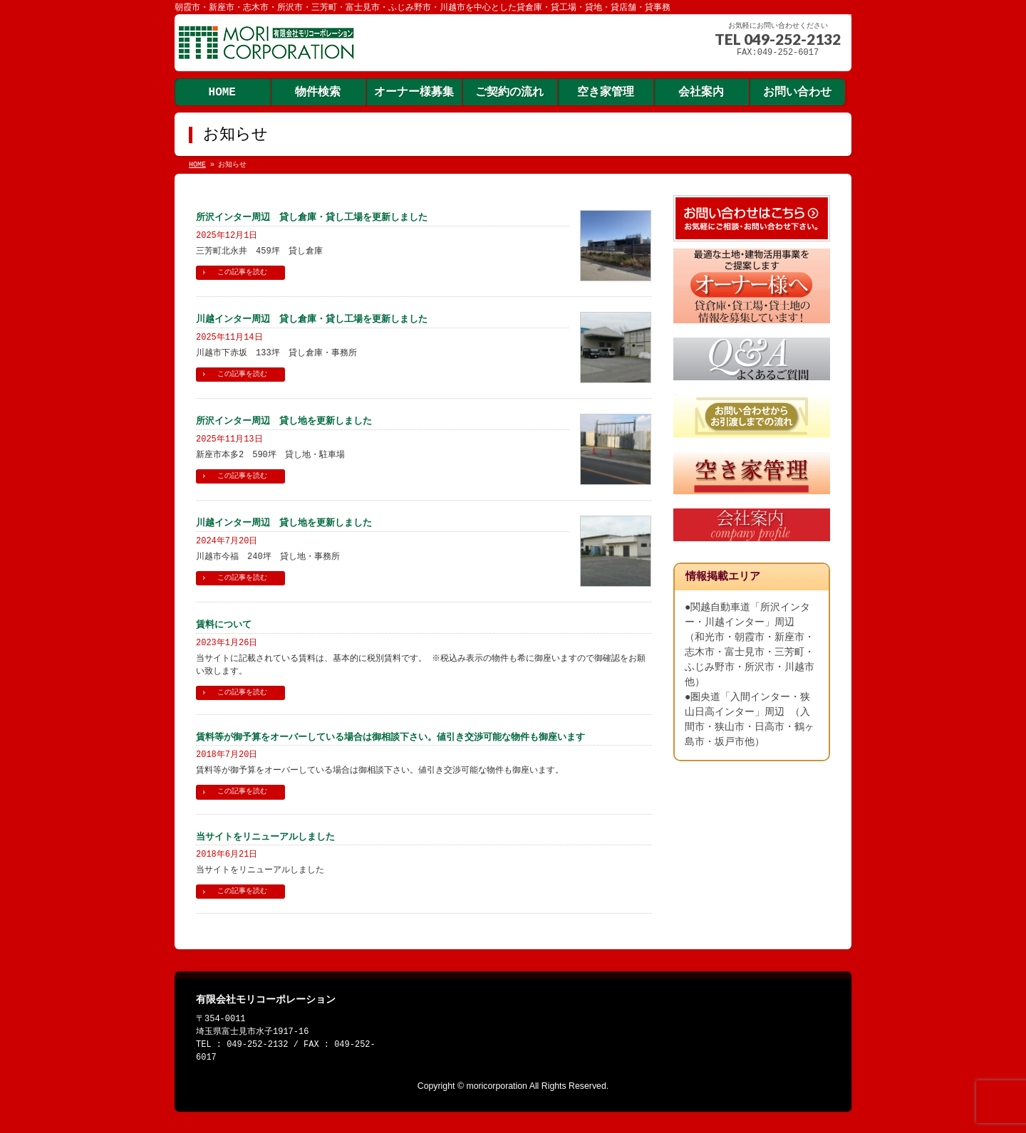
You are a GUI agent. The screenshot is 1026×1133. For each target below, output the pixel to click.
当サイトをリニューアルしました (265, 836)
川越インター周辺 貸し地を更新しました (284, 522)
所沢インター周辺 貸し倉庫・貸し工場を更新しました (312, 217)
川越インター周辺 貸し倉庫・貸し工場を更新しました (312, 318)
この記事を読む (242, 272)
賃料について (224, 624)
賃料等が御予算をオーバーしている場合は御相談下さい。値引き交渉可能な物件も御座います (390, 736)
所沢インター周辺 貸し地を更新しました (284, 420)
